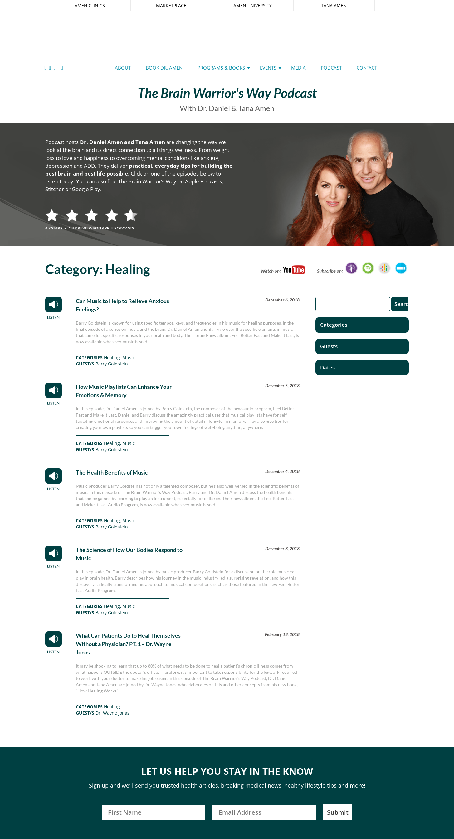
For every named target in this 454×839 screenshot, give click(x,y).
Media (298, 68)
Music (128, 357)
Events (268, 68)
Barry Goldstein (111, 364)
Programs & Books (221, 68)
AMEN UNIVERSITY (252, 5)
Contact (367, 68)
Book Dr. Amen (164, 68)
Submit (338, 812)
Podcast (331, 68)
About (123, 68)
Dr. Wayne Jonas (112, 713)
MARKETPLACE (171, 5)
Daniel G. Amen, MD (227, 35)
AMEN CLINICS (90, 5)
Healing (112, 357)
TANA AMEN (334, 5)
